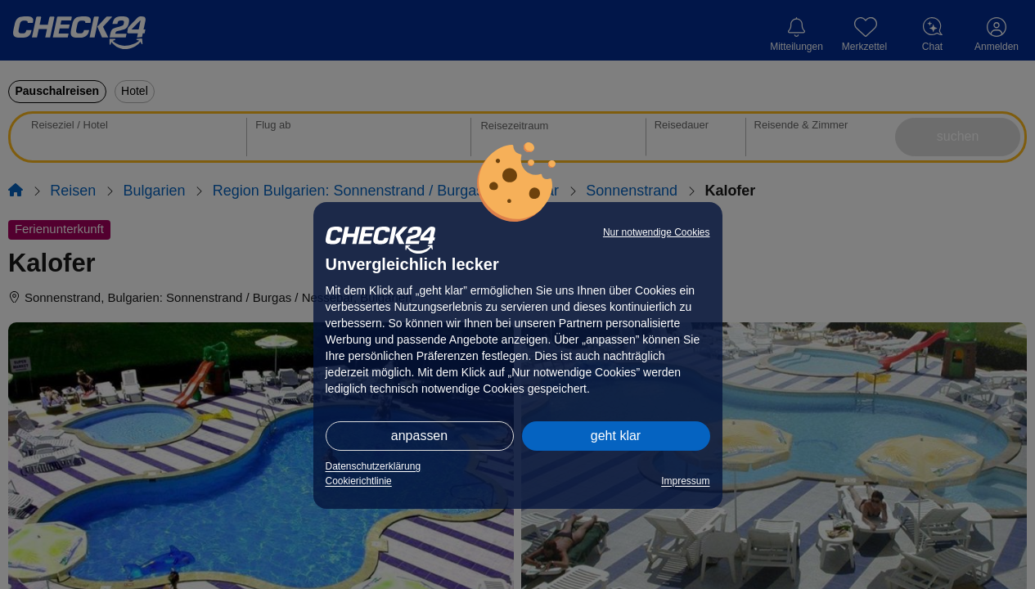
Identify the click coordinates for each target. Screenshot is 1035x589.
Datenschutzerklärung (373, 466)
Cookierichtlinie (359, 481)
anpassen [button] (419, 436)
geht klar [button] (616, 436)
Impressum (685, 481)
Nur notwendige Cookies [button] (656, 232)
